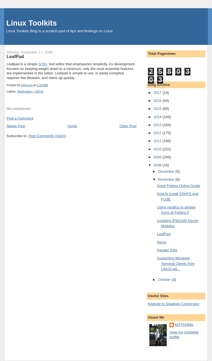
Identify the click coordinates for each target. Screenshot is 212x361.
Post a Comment (20, 118)
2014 (158, 117)
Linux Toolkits (31, 23)
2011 (158, 141)
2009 (158, 157)
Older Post (128, 126)
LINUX (38, 91)
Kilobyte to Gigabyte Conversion (173, 304)
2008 (158, 165)
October (165, 280)
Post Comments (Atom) (47, 136)
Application (25, 91)
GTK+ (43, 64)
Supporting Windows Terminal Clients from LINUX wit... (176, 263)
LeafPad (163, 234)
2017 (158, 93)
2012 (158, 133)
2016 (158, 101)
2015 (158, 109)
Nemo (162, 242)
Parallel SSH (167, 250)
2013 (158, 125)
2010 (158, 149)
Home (72, 126)
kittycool (184, 324)
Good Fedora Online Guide (178, 186)
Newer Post (16, 126)
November (167, 179)
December (167, 171)
